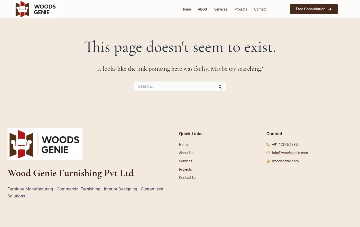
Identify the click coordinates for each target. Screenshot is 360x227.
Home (186, 9)
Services (221, 9)
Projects (240, 9)
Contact (260, 9)
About (202, 9)
